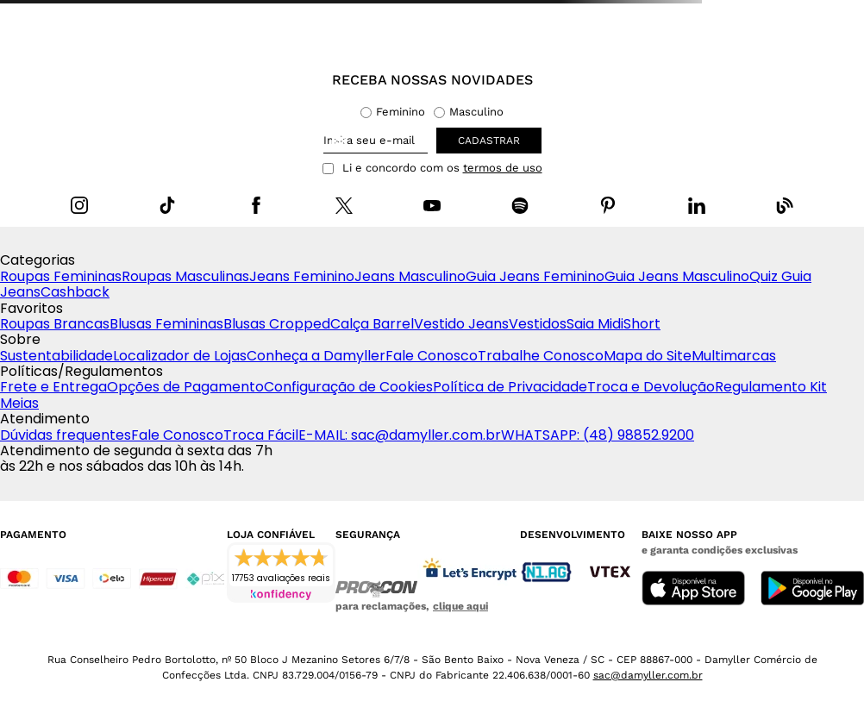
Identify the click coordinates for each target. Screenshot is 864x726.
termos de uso (502, 168)
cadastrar (489, 141)
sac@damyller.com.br (648, 675)
